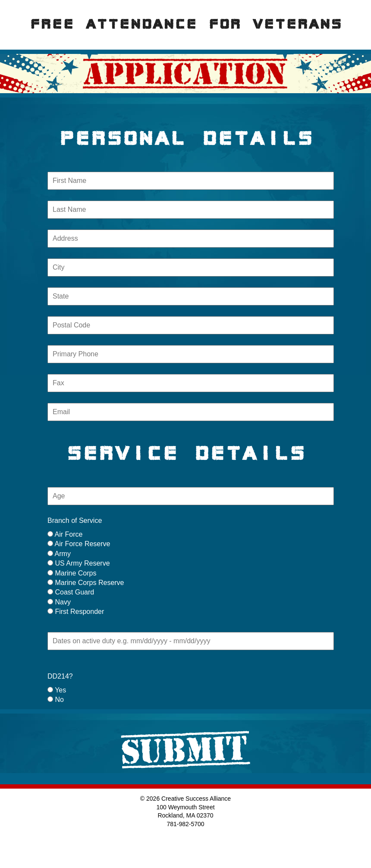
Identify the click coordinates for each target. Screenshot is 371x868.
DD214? (60, 676)
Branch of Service (74, 520)
